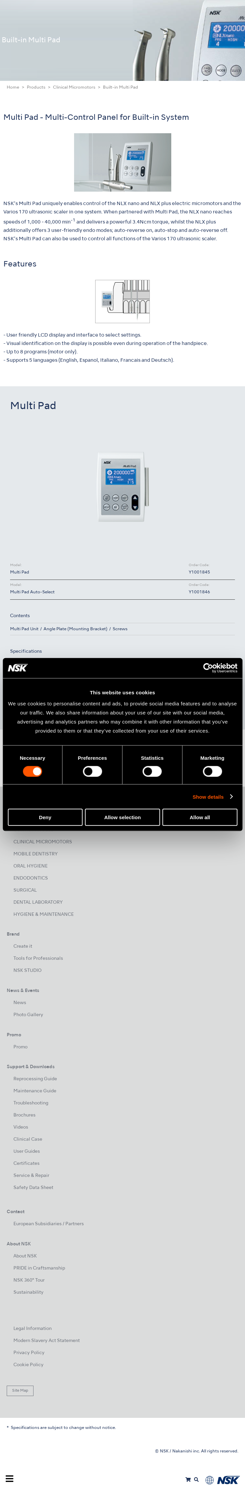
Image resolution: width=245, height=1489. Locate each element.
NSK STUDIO (27, 971)
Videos (20, 1127)
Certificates (26, 1163)
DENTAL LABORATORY (38, 902)
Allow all (200, 817)
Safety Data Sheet (33, 1188)
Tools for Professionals (38, 958)
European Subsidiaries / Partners (48, 1224)
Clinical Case (27, 1139)
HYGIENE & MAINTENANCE (43, 914)
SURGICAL (25, 890)
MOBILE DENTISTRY (35, 854)
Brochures (24, 1115)
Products (36, 88)
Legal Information (32, 1329)
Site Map (20, 1391)
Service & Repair (31, 1176)
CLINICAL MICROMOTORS (42, 842)
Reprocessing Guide (35, 1079)
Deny (45, 817)
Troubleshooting (30, 1103)
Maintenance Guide (34, 1091)
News (19, 1003)
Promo (20, 1047)
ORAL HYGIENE (30, 866)
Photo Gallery (28, 1015)
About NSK (25, 1256)
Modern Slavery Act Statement (46, 1341)
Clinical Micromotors (74, 88)
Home (13, 88)
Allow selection (122, 817)
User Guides (26, 1151)
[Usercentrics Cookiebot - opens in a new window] (208, 668)
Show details (208, 796)
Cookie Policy (28, 1365)
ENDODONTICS (30, 878)
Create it (22, 946)
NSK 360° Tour (29, 1280)
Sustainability (28, 1292)
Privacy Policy (29, 1353)
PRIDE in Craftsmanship (39, 1268)
